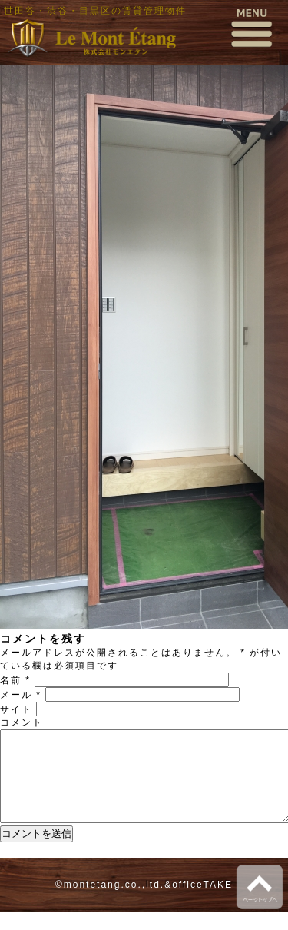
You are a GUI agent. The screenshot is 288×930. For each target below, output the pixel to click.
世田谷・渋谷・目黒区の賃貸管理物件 (95, 10)
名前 (15, 680)
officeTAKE (202, 903)
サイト (16, 709)
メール (20, 694)
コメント (21, 722)
